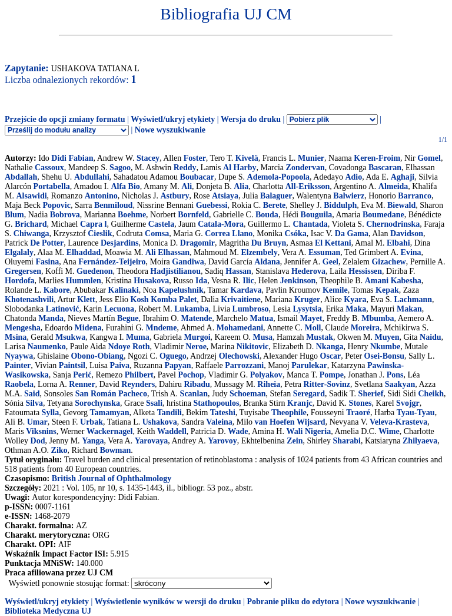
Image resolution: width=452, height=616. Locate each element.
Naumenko (46, 346)
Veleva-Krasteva (398, 422)
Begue (128, 318)
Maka (355, 308)
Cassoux (49, 167)
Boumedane (383, 214)
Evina (411, 252)
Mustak (319, 337)
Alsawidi (31, 195)
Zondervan (305, 167)
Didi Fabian (72, 158)
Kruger (307, 299)
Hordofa (20, 280)
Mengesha (23, 327)
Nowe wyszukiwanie (170, 129)
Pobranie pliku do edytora (293, 601)
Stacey (148, 158)
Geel (330, 261)
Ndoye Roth (128, 346)
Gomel (429, 158)
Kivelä (246, 158)
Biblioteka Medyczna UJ (48, 611)
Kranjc (300, 403)
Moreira (365, 327)
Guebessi (212, 205)
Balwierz (348, 195)
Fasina (47, 261)
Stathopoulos (217, 403)
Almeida (393, 186)
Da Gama (351, 233)
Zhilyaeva (420, 440)
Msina (15, 337)
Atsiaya (225, 195)
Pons (395, 374)
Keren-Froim (377, 158)
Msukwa (70, 337)
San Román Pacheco (111, 393)
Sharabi (346, 440)
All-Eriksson (307, 186)
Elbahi (398, 243)
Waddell (172, 431)
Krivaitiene (241, 299)
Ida (201, 280)
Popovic (57, 205)
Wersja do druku (251, 119)
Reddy (185, 167)
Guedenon (94, 271)
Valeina (219, 422)
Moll (312, 327)
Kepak (387, 290)
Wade (238, 431)
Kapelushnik (180, 290)
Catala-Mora (221, 224)
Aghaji (402, 177)
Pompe (332, 374)
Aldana (267, 261)
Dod (38, 440)
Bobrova (65, 214)
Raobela (19, 384)
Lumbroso (250, 308)
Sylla (50, 412)
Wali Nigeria (308, 431)
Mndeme (161, 327)
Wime (389, 431)
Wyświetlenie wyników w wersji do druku (168, 601)
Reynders (138, 384)
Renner (82, 384)
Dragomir (197, 243)
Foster (195, 158)
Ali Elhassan (167, 252)
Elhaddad (84, 252)
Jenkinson (298, 280)
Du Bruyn (269, 243)
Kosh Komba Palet (164, 299)
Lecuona (119, 308)
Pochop (191, 374)
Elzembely (259, 252)
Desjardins (120, 243)
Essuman (324, 252)
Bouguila (317, 214)
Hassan (238, 271)
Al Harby (239, 167)
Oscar (330, 356)
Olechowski (239, 356)
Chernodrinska (393, 224)
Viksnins (41, 431)
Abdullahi (91, 177)
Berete (274, 205)
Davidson (406, 233)
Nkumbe (385, 346)
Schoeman (247, 393)
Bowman (115, 450)
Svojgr (408, 403)
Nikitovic (252, 346)
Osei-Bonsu (384, 356)
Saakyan (400, 384)
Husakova (151, 280)
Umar (37, 422)
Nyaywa (19, 356)
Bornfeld (193, 214)
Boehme (132, 214)
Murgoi (197, 337)
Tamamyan (109, 412)
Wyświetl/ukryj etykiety (173, 119)
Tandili (169, 412)
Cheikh (431, 393)
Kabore (57, 290)
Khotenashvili (29, 299)
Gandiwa (188, 261)
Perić (82, 374)
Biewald (401, 205)
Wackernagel (110, 431)
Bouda (266, 214)
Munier (311, 158)
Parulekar (309, 365)
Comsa (157, 233)
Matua (261, 318)
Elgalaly (19, 252)
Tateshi (222, 412)
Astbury (174, 195)
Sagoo (120, 167)
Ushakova (159, 422)
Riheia (268, 384)
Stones (360, 403)
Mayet (311, 318)
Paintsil (72, 365)
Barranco (414, 195)
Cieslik (100, 233)
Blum (14, 214)
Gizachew (388, 261)
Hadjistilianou (175, 271)
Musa (262, 337)
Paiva (119, 365)
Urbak (91, 422)
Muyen (386, 337)
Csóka (295, 233)
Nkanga (330, 346)
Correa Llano (228, 233)
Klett (86, 299)
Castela (161, 224)
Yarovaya (151, 440)
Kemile (335, 290)
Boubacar (197, 177)
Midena (88, 327)
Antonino (101, 195)
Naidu (430, 337)
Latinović (62, 308)
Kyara (355, 299)
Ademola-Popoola (278, 177)
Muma (137, 337)
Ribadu (197, 384)
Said (31, 393)
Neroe (196, 346)
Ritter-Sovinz (327, 384)
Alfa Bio (125, 186)
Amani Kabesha (393, 280)
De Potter (47, 243)
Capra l (93, 224)
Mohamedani (240, 327)
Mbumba (377, 318)
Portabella (52, 186)
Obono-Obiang (97, 356)
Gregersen (23, 271)
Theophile (289, 412)
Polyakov (266, 374)
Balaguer (276, 195)
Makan (409, 308)
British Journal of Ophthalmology (111, 478)
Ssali (154, 403)
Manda (51, 318)
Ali (186, 186)
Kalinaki (123, 290)
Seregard (309, 393)
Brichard (30, 224)
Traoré (358, 412)
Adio (353, 177)
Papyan (178, 365)
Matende (196, 318)
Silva (34, 403)
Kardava (246, 290)
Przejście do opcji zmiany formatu (65, 119)
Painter (18, 365)
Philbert (139, 374)
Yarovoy (222, 440)
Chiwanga (31, 233)
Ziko (59, 450)
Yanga (93, 440)
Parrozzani (244, 365)
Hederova (308, 271)
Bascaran (384, 167)
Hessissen (365, 271)
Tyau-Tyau (416, 412)
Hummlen (83, 280)
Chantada (310, 224)
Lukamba (191, 308)
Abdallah (21, 177)
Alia (241, 186)
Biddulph (340, 205)
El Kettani (333, 243)
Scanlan (194, 393)
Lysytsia (307, 308)
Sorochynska (97, 403)
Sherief (371, 393)
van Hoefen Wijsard (290, 422)
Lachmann (413, 299)
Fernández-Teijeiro (111, 261)
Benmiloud (113, 205)
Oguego (173, 356)
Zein (295, 440)
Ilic (248, 280)
